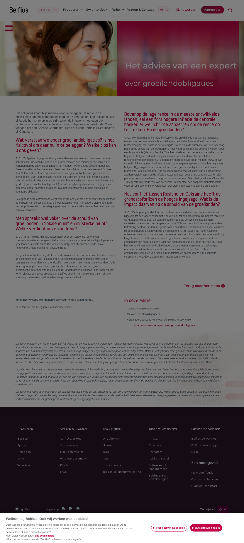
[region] (122, 528)
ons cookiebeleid (44, 535)
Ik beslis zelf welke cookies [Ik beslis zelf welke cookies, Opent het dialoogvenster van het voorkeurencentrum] (169, 527)
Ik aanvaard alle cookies (206, 527)
